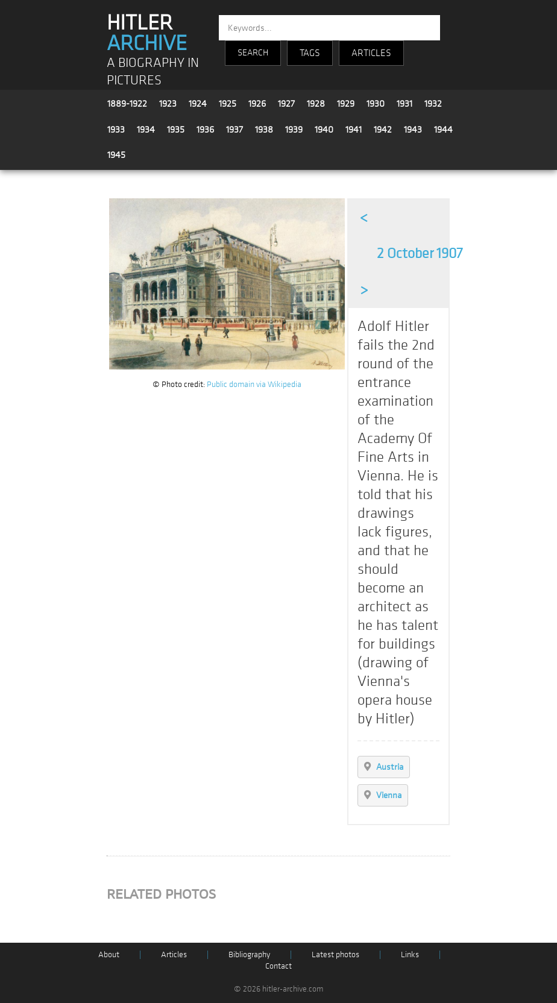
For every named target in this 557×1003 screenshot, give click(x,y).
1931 (404, 104)
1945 (116, 155)
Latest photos (335, 954)
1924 (198, 104)
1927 (286, 104)
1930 (376, 104)
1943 (413, 130)
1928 (316, 104)
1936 (205, 130)
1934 (146, 130)
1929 (345, 104)
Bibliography (249, 954)
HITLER (147, 33)
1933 (116, 130)
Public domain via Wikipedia (254, 384)
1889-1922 (127, 104)
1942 (383, 130)
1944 (443, 130)
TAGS (310, 53)
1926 (257, 104)
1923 (168, 104)
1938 (264, 130)
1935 (175, 130)
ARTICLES (371, 53)
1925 (227, 104)
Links (410, 954)
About (108, 954)
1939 (294, 130)
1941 (353, 130)
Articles (174, 954)
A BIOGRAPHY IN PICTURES (153, 72)
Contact (278, 966)
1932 (433, 104)
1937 (234, 130)
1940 (324, 130)
